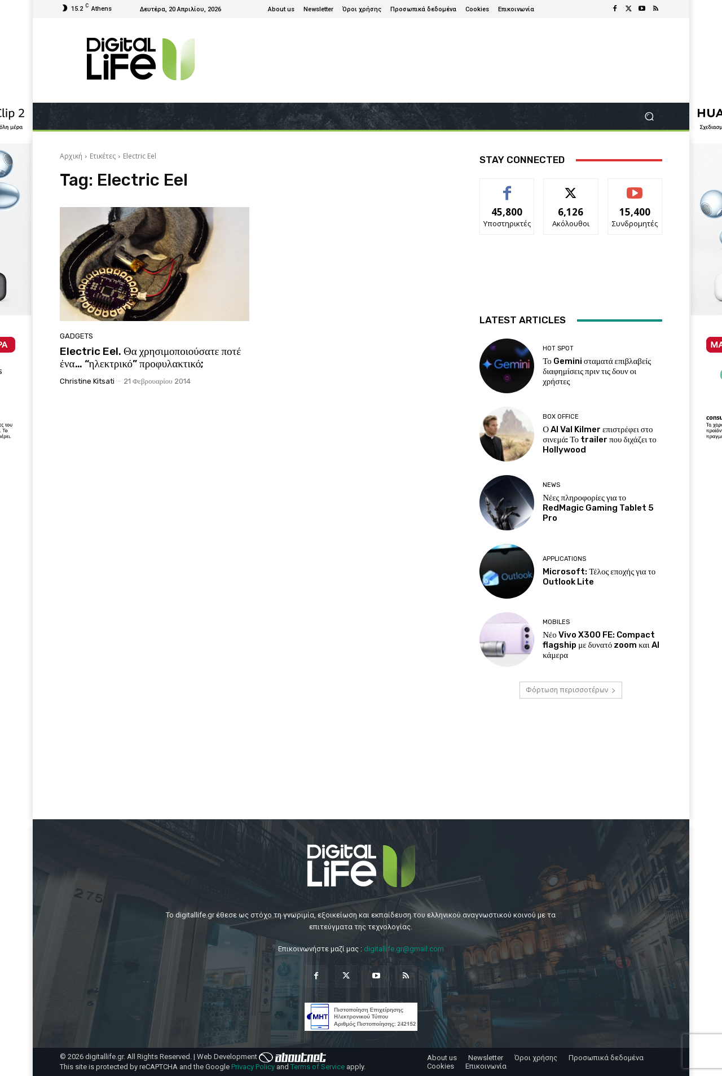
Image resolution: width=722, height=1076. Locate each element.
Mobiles (556, 622)
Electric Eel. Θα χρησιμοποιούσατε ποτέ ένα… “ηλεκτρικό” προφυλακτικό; (150, 358)
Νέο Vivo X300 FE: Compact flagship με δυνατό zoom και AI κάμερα (601, 645)
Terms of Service (317, 1066)
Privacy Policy (253, 1066)
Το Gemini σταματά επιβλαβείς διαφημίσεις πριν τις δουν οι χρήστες (597, 371)
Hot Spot (558, 348)
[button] (649, 116)
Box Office (561, 417)
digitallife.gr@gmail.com (404, 949)
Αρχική (71, 156)
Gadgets (76, 336)
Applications (564, 559)
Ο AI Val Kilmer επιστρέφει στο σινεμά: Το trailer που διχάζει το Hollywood (600, 439)
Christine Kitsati (87, 381)
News (551, 485)
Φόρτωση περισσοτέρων (571, 690)
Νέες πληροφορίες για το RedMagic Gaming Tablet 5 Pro (598, 508)
